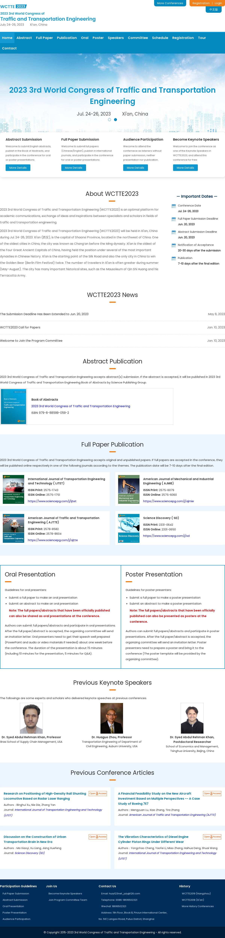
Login (218, 3)
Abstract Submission (15, 900)
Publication (67, 37)
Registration (201, 3)
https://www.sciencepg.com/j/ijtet (52, 501)
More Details (18, 168)
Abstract (24, 37)
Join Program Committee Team (68, 900)
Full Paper (44, 37)
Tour (202, 37)
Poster (98, 37)
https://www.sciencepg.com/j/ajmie (168, 501)
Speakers (116, 37)
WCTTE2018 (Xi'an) (193, 900)
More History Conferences (198, 906)
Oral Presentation (13, 906)
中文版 (213, 9)
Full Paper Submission (16, 893)
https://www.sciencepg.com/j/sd (166, 536)
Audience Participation (16, 919)
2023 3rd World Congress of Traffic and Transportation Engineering (80, 406)
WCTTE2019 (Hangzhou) (196, 893)
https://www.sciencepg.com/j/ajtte (53, 540)
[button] (109, 119)
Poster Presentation (15, 912)
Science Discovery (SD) (29, 853)
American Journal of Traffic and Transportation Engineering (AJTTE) (172, 815)
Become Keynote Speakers (65, 893)
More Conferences (170, 3)
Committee (138, 37)
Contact (9, 48)
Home (7, 37)
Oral (84, 37)
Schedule (160, 37)
